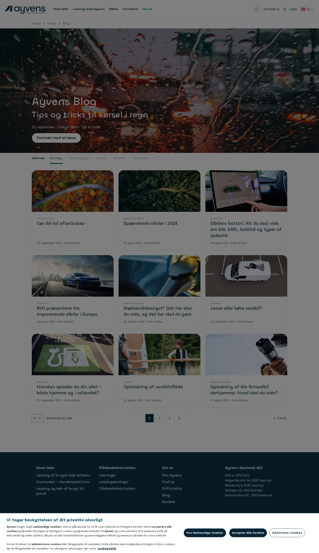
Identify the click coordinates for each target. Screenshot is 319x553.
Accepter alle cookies (248, 535)
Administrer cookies (287, 535)
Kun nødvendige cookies (204, 535)
